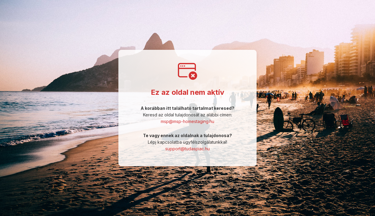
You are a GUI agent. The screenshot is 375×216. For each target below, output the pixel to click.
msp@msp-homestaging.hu (187, 121)
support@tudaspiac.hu (187, 148)
